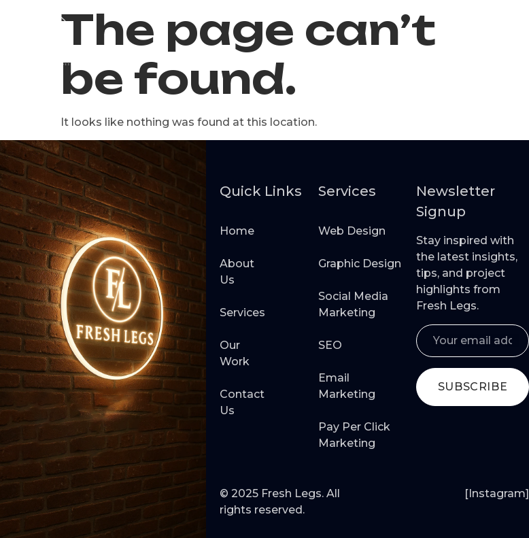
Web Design (352, 230)
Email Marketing (346, 386)
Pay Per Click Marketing (354, 435)
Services (235, 312)
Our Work (235, 353)
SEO (330, 345)
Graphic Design (359, 263)
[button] (501, 39)
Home (235, 230)
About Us (235, 271)
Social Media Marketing (353, 304)
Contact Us (235, 402)
